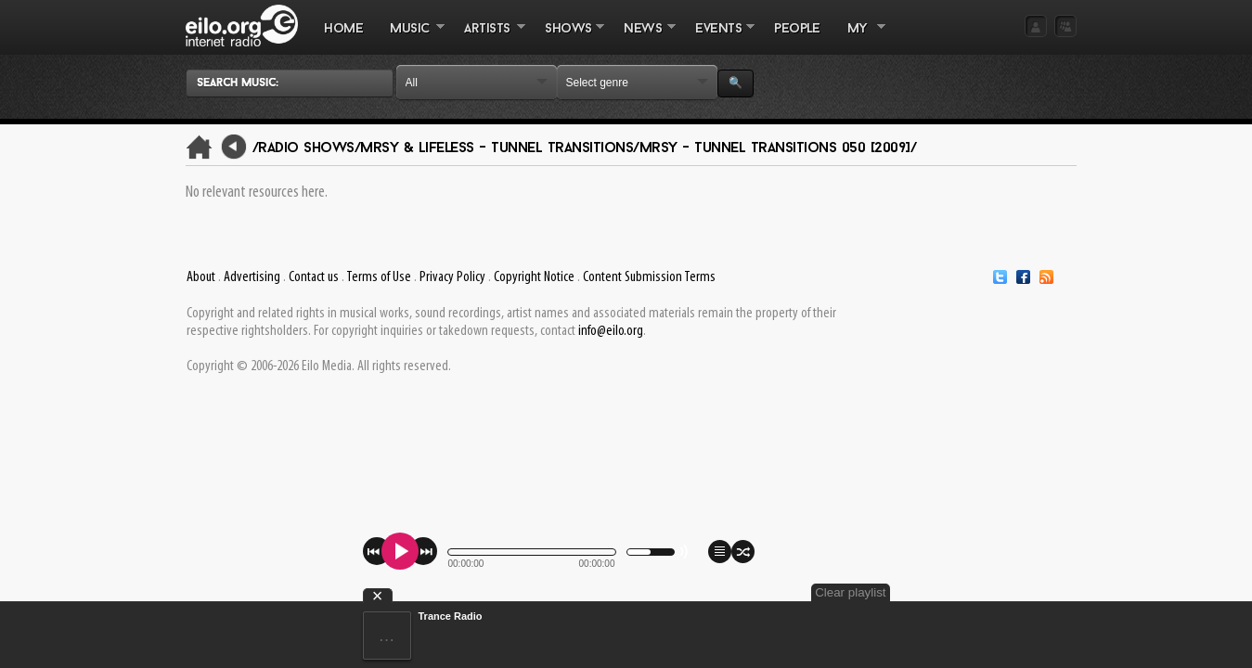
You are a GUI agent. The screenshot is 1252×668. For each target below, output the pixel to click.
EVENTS (718, 38)
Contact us (314, 277)
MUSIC (411, 38)
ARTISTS (488, 38)
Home (343, 29)
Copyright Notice (534, 277)
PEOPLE (797, 29)
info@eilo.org (610, 331)
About (201, 277)
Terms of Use (378, 277)
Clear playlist (1032, 592)
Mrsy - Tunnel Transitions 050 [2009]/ (778, 148)
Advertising (252, 277)
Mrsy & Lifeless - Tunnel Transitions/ (499, 148)
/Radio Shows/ (306, 148)
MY (859, 38)
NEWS (643, 38)
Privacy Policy (452, 277)
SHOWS (568, 38)
